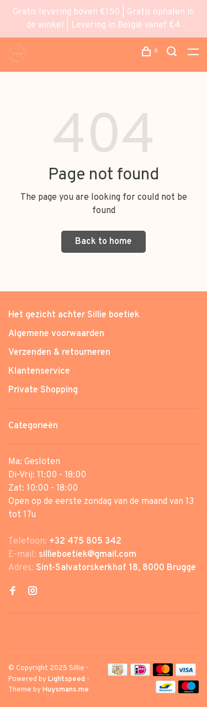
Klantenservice (39, 371)
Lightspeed (66, 679)
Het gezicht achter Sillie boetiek (74, 315)
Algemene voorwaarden (56, 333)
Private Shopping (43, 390)
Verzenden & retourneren (59, 352)
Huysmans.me (66, 689)
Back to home (103, 241)
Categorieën (33, 426)
